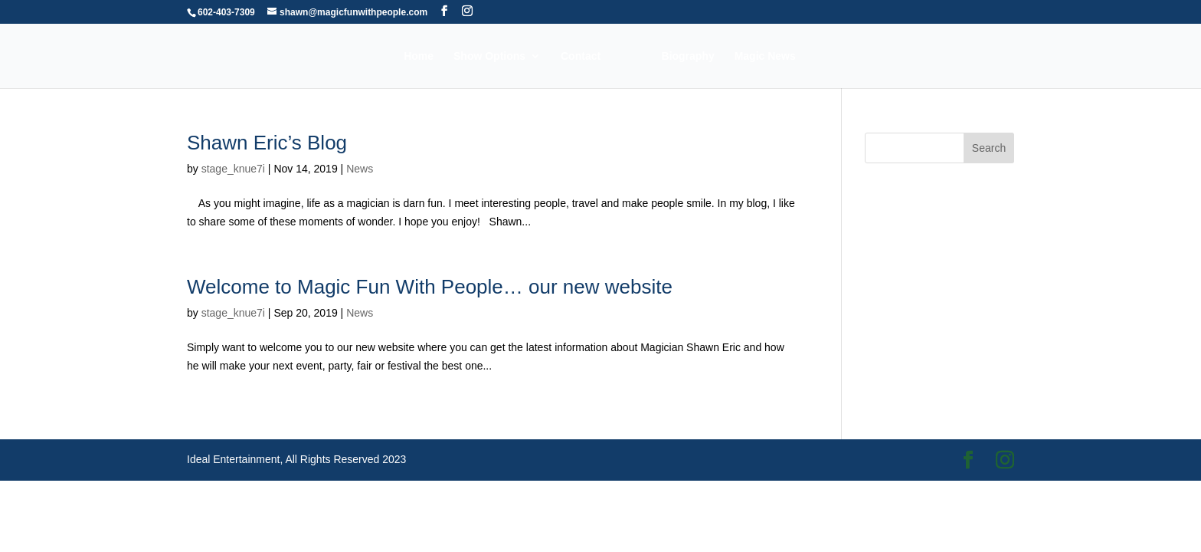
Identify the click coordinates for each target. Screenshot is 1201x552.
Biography (688, 56)
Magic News (765, 56)
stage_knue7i (233, 169)
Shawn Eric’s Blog (267, 142)
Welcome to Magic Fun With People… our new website (429, 286)
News (359, 169)
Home (419, 56)
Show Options (489, 56)
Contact (580, 56)
